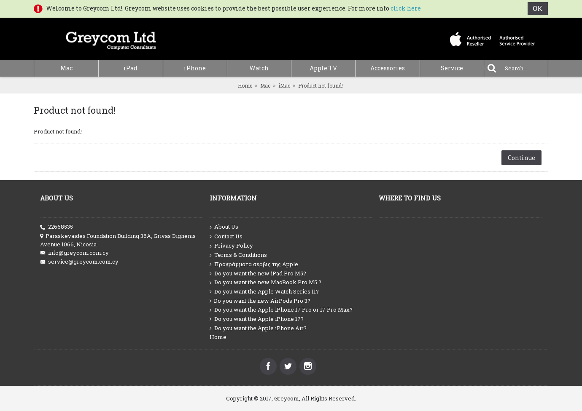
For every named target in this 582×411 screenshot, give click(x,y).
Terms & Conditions (238, 255)
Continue (521, 158)
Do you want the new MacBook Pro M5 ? (265, 282)
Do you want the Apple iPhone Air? (258, 328)
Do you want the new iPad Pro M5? (258, 274)
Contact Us (226, 236)
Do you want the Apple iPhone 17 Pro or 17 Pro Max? (281, 310)
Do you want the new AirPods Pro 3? (260, 301)
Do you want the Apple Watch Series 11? (264, 292)
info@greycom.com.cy (74, 253)
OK (538, 8)
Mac (265, 85)
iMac (284, 85)
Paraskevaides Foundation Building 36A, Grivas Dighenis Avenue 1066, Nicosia (118, 240)
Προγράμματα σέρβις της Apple (254, 264)
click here (406, 8)
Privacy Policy (231, 246)
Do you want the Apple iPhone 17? (257, 319)
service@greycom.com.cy (79, 262)
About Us (224, 227)
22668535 (56, 227)
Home (245, 85)
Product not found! (320, 85)
